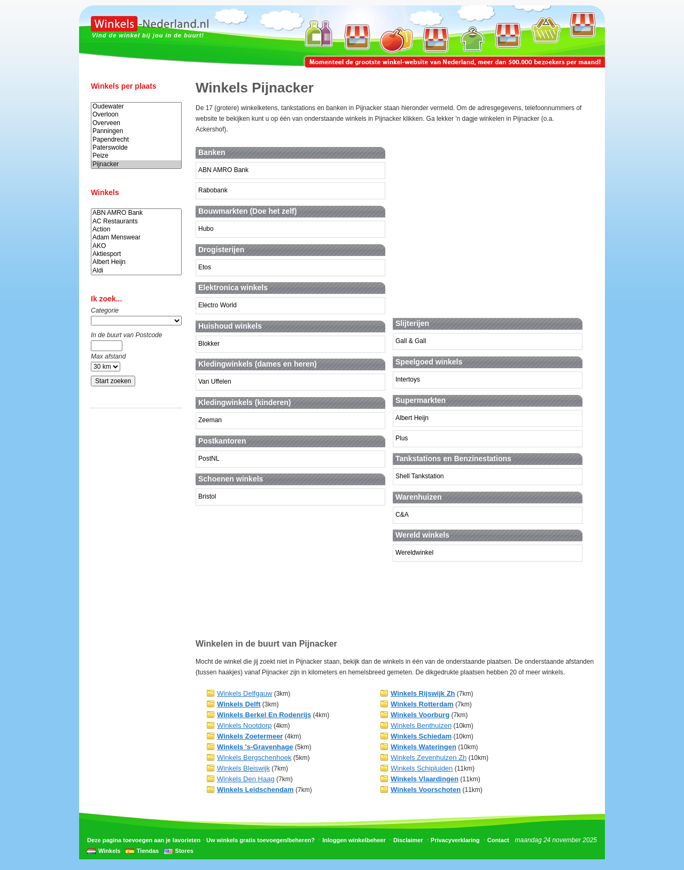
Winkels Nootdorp (244, 725)
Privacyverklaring (455, 840)
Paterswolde (136, 148)
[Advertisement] (133, 584)
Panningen (136, 131)
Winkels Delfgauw (244, 693)
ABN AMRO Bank (136, 213)
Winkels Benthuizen (421, 725)
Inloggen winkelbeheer (354, 840)
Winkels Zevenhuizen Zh (429, 758)
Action (136, 230)
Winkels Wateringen (423, 747)
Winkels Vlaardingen (424, 779)
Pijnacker (136, 164)
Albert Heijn (136, 262)
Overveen (136, 123)
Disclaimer (408, 840)
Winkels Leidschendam (255, 790)
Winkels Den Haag (246, 779)
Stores (184, 851)
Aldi (136, 271)
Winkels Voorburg (420, 715)
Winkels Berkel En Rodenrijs (264, 715)
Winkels (109, 851)
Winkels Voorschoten (426, 790)
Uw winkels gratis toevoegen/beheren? (260, 840)
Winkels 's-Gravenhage (255, 747)
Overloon (136, 115)
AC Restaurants (136, 221)
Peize (136, 156)
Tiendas (148, 851)
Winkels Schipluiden (422, 768)
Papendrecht (136, 140)
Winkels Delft (239, 704)
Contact (498, 840)
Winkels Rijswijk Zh (423, 693)
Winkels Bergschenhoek (254, 758)
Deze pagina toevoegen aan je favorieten (143, 840)
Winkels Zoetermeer (250, 736)
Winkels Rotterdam (422, 704)
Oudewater (136, 107)
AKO (136, 246)
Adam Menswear (136, 238)
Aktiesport (136, 254)
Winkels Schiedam (421, 736)
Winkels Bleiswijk (243, 768)
